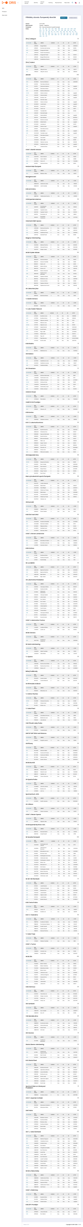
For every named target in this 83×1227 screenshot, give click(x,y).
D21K (27, 81)
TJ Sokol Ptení (30, 708)
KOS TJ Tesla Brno (32, 915)
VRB (67, 34)
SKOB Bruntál (30, 763)
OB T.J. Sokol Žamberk (33, 1132)
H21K (27, 104)
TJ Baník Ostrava (32, 299)
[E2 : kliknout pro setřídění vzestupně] (65, 43)
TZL (46, 34)
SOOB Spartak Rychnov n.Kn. (35, 825)
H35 (27, 111)
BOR (75, 28)
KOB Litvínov (30, 548)
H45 (27, 117)
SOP (61, 33)
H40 (27, 113)
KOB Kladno (30, 344)
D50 (27, 46)
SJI (58, 33)
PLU (73, 31)
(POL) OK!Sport (31, 39)
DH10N (27, 93)
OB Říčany (29, 743)
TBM (77, 33)
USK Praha (29, 1110)
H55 (27, 270)
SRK (64, 33)
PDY (67, 31)
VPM (64, 34)
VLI (61, 34)
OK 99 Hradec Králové (33, 684)
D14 (27, 1105)
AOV (49, 28)
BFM (72, 28)
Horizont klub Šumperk (33, 166)
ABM (59, 28)
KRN (65, 30)
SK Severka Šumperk (33, 837)
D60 (27, 69)
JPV (59, 30)
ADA (62, 28)
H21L (27, 108)
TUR (43, 34)
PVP (40, 33)
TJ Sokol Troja (30, 934)
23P (40, 28)
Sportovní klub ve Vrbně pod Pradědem (35, 1087)
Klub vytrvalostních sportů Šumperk (38, 476)
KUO (40, 31)
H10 (27, 261)
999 (46, 28)
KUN (74, 30)
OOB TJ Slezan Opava (33, 814)
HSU (52, 28)
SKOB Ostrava (30, 633)
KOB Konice (29, 412)
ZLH (43, 36)
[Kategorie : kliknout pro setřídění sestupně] (30, 43)
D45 (27, 86)
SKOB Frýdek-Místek (32, 252)
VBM (55, 34)
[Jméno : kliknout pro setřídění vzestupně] (45, 43)
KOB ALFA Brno (31, 189)
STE (70, 33)
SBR (49, 33)
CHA (53, 30)
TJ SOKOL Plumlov (32, 694)
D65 (27, 380)
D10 (27, 429)
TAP (73, 33)
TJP (40, 34)
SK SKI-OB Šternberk (32, 879)
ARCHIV (28, 75)
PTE (75, 31)
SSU (67, 33)
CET (44, 30)
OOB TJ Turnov (31, 944)
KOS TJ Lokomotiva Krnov (34, 422)
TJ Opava (29, 657)
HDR (27, 52)
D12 (27, 207)
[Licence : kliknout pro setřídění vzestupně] (54, 43)
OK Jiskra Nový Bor (32, 289)
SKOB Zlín (29, 956)
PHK (70, 31)
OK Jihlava (29, 804)
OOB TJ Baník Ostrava (33, 150)
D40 (27, 84)
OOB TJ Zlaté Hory (32, 1190)
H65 (27, 336)
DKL (46, 30)
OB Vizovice (30, 1033)
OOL (61, 31)
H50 (27, 48)
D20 (27, 1178)
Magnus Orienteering (33, 238)
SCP (52, 33)
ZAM (76, 34)
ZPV (46, 36)
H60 (27, 71)
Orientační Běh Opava (33, 221)
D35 (27, 640)
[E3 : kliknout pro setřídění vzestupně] (70, 43)
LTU (54, 31)
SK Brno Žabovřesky (32, 1171)
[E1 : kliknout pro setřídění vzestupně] (59, 43)
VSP (73, 34)
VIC (58, 34)
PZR (43, 33)
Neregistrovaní (31, 177)
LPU (51, 31)
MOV (57, 31)
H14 (27, 102)
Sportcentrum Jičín (32, 794)
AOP (65, 28)
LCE (43, 31)
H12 (27, 95)
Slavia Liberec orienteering (35, 1044)
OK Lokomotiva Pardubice (35, 580)
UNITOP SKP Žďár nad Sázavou (36, 733)
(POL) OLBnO (30, 62)
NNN (56, 28)
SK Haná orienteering (33, 644)
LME (49, 31)
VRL (70, 34)
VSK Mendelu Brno (32, 1016)
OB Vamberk (30, 1004)
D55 (27, 974)
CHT (56, 30)
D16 (27, 521)
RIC (46, 33)
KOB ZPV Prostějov (32, 1205)
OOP (64, 31)
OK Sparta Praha (31, 779)
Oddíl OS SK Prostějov (33, 402)
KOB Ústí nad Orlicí (32, 515)
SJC (55, 33)
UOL (49, 34)
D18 (27, 848)
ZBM (40, 36)
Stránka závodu (73, 17)
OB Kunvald (30, 502)
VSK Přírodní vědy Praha (34, 723)
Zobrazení (63, 17)
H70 (27, 690)
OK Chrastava (30, 368)
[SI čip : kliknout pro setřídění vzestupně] (76, 43)
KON (62, 30)
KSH (68, 30)
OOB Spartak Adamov (33, 199)
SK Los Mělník (30, 563)
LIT (46, 31)
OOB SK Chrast (31, 392)
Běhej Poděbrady (32, 671)
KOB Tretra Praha (32, 902)
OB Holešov (29, 354)
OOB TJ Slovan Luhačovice (35, 534)
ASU (68, 28)
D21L (27, 230)
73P (43, 28)
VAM (52, 34)
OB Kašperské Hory (32, 455)
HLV (49, 30)
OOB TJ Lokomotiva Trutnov (35, 620)
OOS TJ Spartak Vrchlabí (34, 1098)
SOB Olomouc (30, 987)
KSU (71, 30)
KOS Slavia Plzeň (31, 1060)
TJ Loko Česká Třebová (34, 309)
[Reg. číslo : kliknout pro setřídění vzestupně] (37, 43)
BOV (40, 30)
